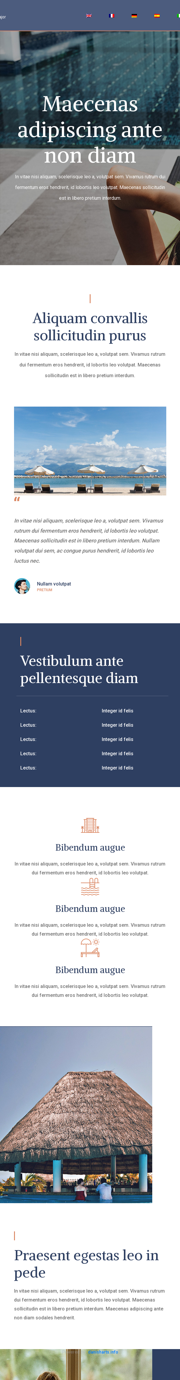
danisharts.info (103, 1352)
